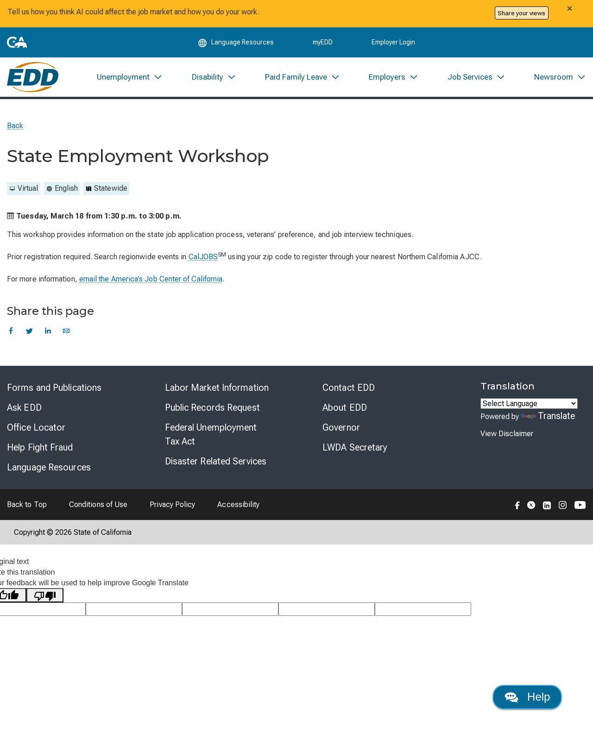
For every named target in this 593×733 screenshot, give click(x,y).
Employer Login (393, 42)
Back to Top (27, 504)
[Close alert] (569, 8)
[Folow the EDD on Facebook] (517, 504)
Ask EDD (24, 407)
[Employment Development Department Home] (32, 77)
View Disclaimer (506, 433)
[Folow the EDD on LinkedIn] (547, 504)
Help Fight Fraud (40, 447)
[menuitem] (129, 77)
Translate (548, 415)
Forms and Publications (54, 387)
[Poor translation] (44, 595)
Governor (341, 427)
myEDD (323, 42)
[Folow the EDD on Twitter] (531, 504)
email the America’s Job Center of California (151, 279)
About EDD (344, 407)
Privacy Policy (172, 504)
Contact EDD (348, 387)
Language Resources (49, 467)
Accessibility (238, 504)
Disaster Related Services (216, 461)
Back (15, 125)
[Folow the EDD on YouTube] (580, 504)
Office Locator (36, 427)
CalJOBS (203, 256)
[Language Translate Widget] (529, 403)
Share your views (521, 13)
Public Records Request (212, 407)
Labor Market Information (217, 387)
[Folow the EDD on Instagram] (563, 504)
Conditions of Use (98, 504)
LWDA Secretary (354, 447)
